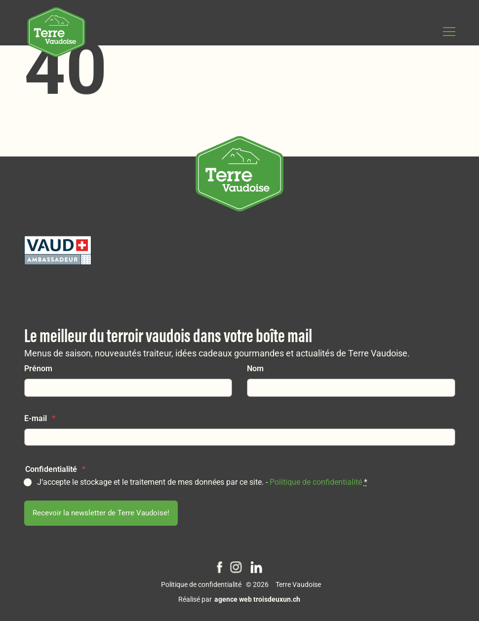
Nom (255, 366)
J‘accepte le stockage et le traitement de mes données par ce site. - (202, 480)
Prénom (38, 366)
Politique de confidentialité (316, 480)
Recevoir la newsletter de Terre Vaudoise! (101, 511)
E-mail (39, 416)
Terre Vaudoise (298, 584)
